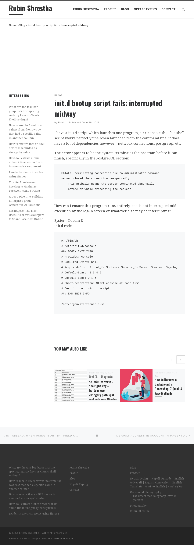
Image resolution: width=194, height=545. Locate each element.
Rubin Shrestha (79, 467)
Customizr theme (63, 538)
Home (12, 25)
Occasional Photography (145, 492)
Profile (74, 473)
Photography (138, 505)
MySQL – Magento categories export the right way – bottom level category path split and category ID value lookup (103, 390)
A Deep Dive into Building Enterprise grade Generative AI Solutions (26, 200)
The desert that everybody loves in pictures (155, 497)
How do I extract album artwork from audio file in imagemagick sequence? (26, 162)
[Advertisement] (97, 59)
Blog (22, 25)
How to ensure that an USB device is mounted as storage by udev (27, 148)
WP (26, 538)
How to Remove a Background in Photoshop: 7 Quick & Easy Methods (168, 386)
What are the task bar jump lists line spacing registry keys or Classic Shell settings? (24, 113)
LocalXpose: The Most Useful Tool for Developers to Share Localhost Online (26, 215)
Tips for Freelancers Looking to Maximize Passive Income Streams (25, 186)
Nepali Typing (79, 484)
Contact (74, 489)
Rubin (61, 122)
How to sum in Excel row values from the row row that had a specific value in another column (25, 131)
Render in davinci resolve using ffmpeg (26, 174)
